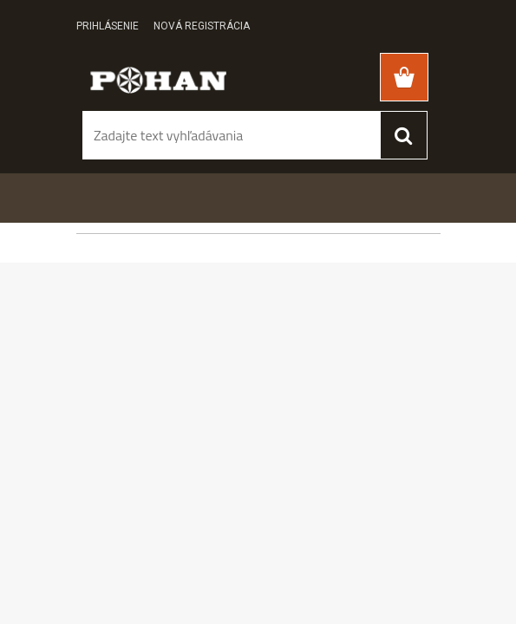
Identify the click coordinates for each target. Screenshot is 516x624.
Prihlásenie (107, 26)
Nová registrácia (201, 26)
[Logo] (158, 79)
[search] (403, 135)
